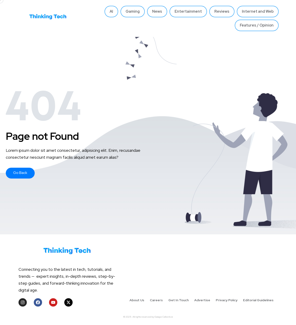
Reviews (221, 11)
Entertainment (188, 11)
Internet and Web (258, 11)
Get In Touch (178, 300)
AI (111, 11)
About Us (137, 300)
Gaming (133, 11)
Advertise (202, 300)
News (157, 11)
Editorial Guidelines (258, 300)
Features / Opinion (257, 25)
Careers (156, 300)
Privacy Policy (226, 300)
